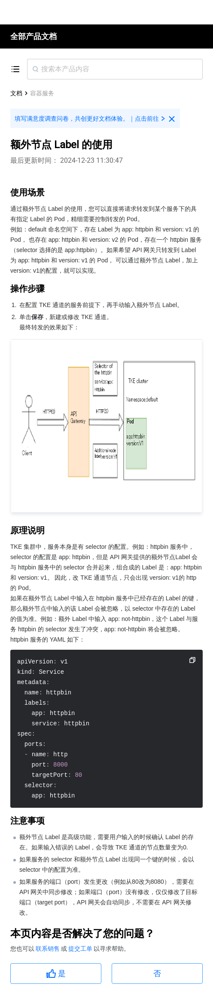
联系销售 (48, 948)
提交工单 (81, 948)
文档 (16, 93)
